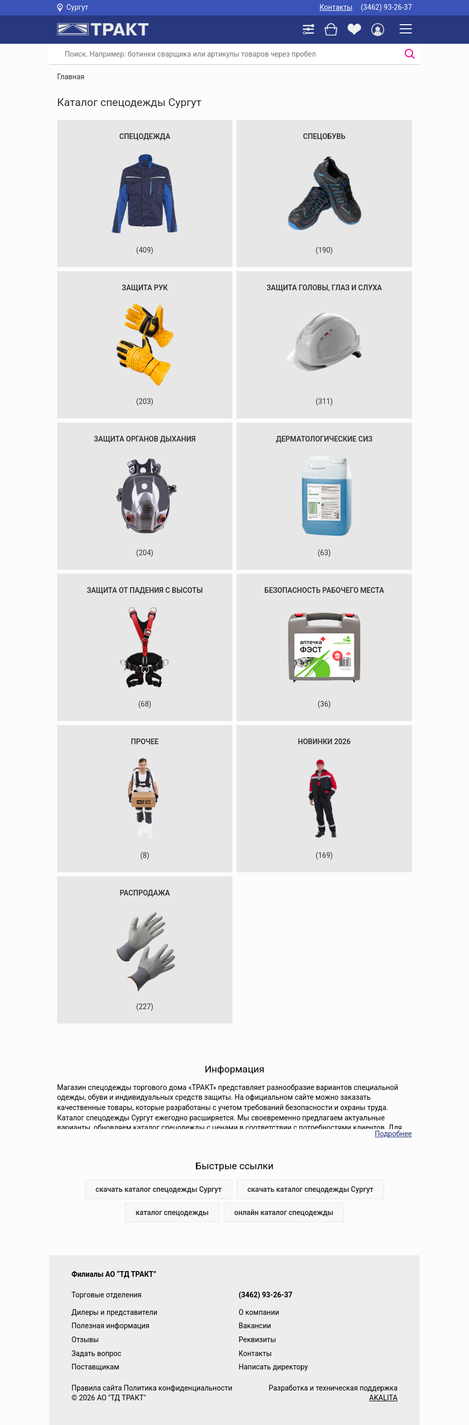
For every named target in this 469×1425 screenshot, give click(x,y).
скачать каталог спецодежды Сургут (159, 1189)
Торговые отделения (106, 1295)
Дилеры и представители (114, 1312)
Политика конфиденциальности (177, 1388)
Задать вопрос (96, 1353)
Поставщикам (95, 1367)
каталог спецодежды (172, 1212)
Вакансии (255, 1326)
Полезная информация (110, 1326)
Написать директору (273, 1367)
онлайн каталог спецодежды (284, 1212)
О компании (259, 1312)
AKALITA (383, 1398)
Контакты (335, 7)
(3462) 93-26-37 (386, 7)
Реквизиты (257, 1339)
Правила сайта (96, 1388)
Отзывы (85, 1339)
